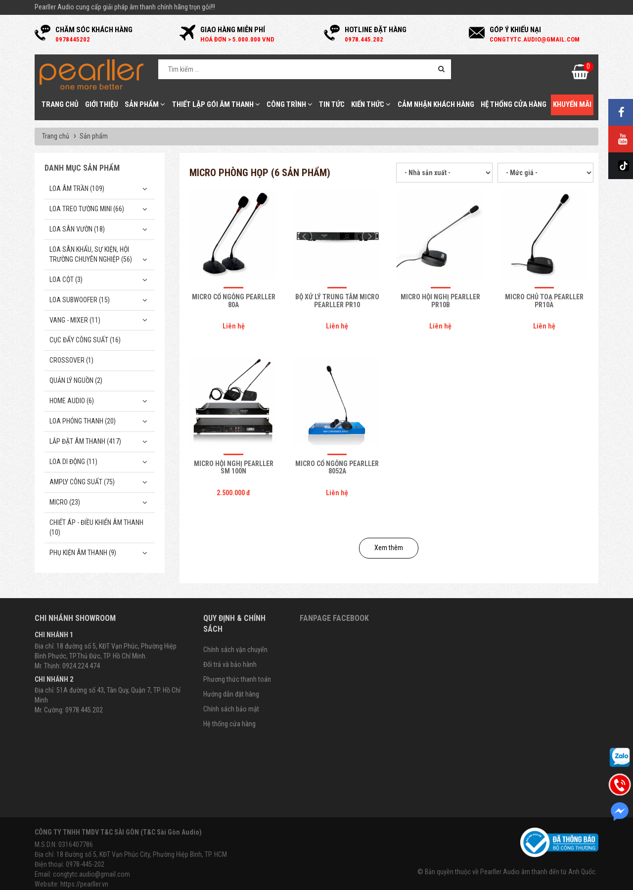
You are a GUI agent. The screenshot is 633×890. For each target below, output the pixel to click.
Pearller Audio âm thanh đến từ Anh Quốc (537, 872)
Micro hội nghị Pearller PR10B (440, 300)
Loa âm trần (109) (76, 188)
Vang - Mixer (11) (74, 320)
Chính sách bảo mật (231, 709)
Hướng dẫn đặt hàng (231, 694)
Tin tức (332, 104)
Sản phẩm (145, 104)
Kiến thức (371, 104)
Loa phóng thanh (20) (82, 421)
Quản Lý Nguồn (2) (75, 380)
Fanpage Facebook (334, 618)
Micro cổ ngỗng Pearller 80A (233, 300)
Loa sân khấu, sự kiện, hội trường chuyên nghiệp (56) (90, 254)
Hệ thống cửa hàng (513, 104)
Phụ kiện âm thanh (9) (82, 553)
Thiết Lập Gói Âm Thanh (216, 104)
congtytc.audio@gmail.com (91, 874)
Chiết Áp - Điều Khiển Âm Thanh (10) (96, 527)
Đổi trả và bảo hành (230, 664)
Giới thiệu (101, 104)
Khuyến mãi (572, 104)
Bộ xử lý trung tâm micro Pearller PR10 (337, 300)
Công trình (290, 104)
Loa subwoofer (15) (79, 300)
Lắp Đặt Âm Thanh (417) (85, 441)
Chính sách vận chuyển (235, 650)
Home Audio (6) (71, 401)
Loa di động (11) (73, 462)
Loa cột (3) (66, 279)
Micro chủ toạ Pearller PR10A (544, 300)
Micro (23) (64, 502)
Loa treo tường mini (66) (86, 209)
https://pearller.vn (84, 884)
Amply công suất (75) (82, 482)
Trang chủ (60, 104)
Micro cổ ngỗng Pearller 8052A (337, 467)
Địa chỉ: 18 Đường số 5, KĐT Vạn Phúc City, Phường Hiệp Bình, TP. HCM (131, 854)
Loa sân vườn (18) (77, 229)
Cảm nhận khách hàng (436, 104)
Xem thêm (388, 548)
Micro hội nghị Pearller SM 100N (233, 467)
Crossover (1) (71, 360)
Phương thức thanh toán (237, 679)
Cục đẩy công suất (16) (85, 340)
